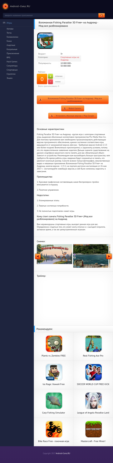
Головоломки (12, 37)
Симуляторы (12, 65)
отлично (55, 76)
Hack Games (12, 61)
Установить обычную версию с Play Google (75, 115)
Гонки (9, 41)
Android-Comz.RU (63, 453)
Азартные (11, 45)
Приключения (13, 53)
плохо (54, 81)
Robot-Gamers (75, 108)
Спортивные (12, 69)
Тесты (9, 32)
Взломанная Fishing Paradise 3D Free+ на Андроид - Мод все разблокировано (75, 99)
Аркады (10, 28)
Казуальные (12, 49)
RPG (8, 57)
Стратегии (11, 74)
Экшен (10, 78)
